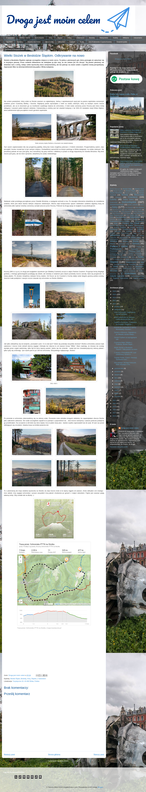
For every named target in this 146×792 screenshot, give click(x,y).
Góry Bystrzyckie (117, 209)
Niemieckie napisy (124, 243)
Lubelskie (140, 229)
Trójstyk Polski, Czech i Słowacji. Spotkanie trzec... (125, 358)
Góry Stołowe (137, 213)
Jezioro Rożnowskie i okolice (128, 219)
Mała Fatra (137, 233)
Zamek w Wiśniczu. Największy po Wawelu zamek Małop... (125, 333)
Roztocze (122, 253)
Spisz (133, 257)
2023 (115, 300)
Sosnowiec (124, 257)
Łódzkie (129, 231)
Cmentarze (80, 38)
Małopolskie (104, 38)
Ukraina (141, 264)
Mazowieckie (123, 237)
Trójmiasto (132, 264)
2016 (115, 416)
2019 (115, 407)
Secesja (138, 255)
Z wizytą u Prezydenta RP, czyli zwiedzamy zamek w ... (125, 353)
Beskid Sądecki (118, 191)
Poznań (124, 251)
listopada (117, 309)
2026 (115, 291)
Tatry (142, 262)
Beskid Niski (139, 189)
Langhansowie (128, 229)
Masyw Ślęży (130, 235)
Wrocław (62, 42)
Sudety (115, 38)
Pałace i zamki (25, 38)
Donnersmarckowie (117, 204)
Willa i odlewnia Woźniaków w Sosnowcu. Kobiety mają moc (130, 131)
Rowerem (113, 253)
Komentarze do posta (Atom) (58, 761)
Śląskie (59, 38)
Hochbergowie (121, 217)
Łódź (139, 231)
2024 (115, 297)
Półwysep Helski (134, 251)
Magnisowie (125, 233)
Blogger (100, 787)
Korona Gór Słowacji (117, 225)
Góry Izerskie (114, 211)
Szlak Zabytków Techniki (133, 259)
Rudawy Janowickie (135, 253)
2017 (115, 413)
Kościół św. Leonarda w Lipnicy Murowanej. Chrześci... (125, 328)
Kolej (82, 42)
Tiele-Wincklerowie (120, 264)
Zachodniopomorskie (137, 276)
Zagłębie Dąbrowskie (120, 278)
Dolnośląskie (39, 38)
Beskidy (92, 38)
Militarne (126, 38)
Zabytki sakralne (117, 276)
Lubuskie (117, 231)
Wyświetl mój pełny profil (118, 447)
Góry (50, 38)
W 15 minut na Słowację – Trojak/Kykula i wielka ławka (130, 147)
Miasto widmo (136, 237)
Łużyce (112, 233)
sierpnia (117, 375)
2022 (115, 304)
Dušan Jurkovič (133, 204)
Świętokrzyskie (122, 42)
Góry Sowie (127, 213)
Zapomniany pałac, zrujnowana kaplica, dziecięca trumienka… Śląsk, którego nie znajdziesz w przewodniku (131, 164)
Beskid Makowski (115, 189)
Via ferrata (128, 266)
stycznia (117, 396)
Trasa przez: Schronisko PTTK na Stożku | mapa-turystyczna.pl (39, 628)
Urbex (69, 38)
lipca (116, 378)
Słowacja (113, 257)
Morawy (125, 241)
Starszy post (98, 755)
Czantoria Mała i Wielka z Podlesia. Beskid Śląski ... (124, 343)
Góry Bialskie (139, 207)
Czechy (20, 42)
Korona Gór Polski (34, 42)
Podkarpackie (116, 249)
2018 (115, 410)
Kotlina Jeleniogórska (136, 225)
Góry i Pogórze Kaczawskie (133, 209)
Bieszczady (50, 42)
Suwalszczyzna (118, 259)
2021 (115, 400)
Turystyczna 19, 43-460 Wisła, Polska (26, 681)
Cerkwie (72, 42)
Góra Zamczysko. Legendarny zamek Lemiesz (124, 313)
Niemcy (112, 244)
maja (116, 384)
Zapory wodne (138, 278)
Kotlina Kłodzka (120, 227)
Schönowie (130, 255)
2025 (115, 294)
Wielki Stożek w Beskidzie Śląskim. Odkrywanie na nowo (125, 348)
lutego (116, 393)
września (117, 371)
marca (116, 390)
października (119, 368)
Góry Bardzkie (129, 207)
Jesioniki (112, 219)
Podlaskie (134, 249)
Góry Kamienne (126, 211)
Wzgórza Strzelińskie (129, 271)
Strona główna (54, 755)
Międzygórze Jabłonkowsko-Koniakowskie (124, 239)
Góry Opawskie (139, 211)
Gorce (142, 204)
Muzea (136, 241)
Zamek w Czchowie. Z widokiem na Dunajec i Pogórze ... (125, 323)
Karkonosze (139, 221)
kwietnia (117, 387)
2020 (115, 403)
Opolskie (9, 42)
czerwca (117, 381)
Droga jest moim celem (123, 59)
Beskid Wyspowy (130, 193)
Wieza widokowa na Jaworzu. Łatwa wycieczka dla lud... (124, 318)
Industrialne (138, 38)
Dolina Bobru (128, 199)
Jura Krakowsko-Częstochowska (100, 42)
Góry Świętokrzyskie (116, 215)
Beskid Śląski (15, 679)
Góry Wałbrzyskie (132, 215)
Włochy (138, 268)
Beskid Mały (127, 189)
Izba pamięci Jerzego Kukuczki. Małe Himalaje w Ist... (125, 364)
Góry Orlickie (116, 213)
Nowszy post (9, 755)
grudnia (117, 306)
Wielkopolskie (127, 268)
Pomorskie (114, 251)
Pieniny (138, 246)
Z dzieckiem (10, 38)
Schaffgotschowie (116, 255)
